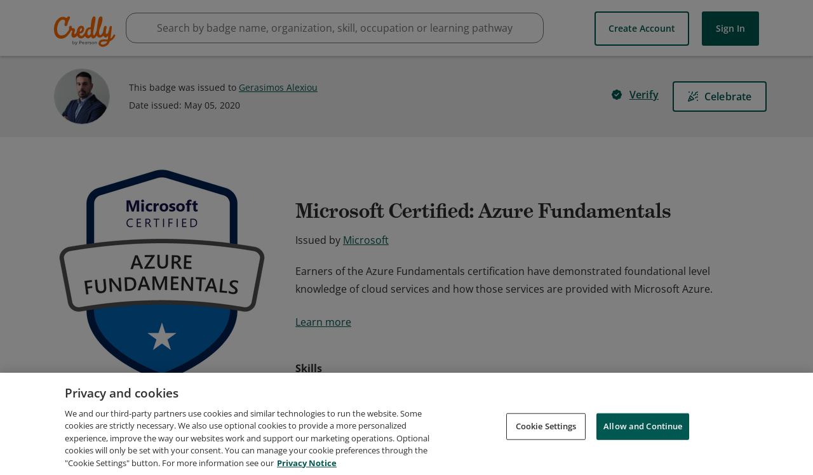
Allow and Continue (642, 442)
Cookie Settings (546, 442)
